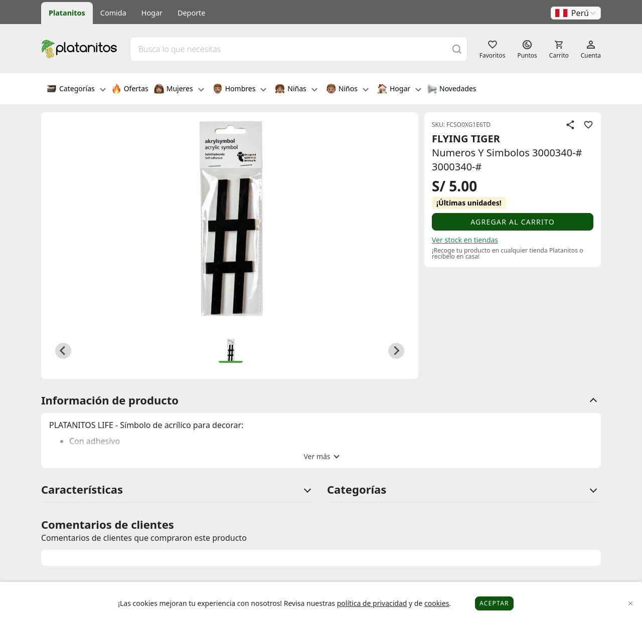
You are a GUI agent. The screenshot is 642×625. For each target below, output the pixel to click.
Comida (113, 13)
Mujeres (179, 90)
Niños (347, 90)
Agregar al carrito (512, 222)
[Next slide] (396, 351)
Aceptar (494, 603)
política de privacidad (372, 603)
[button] (576, 13)
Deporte (191, 13)
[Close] (630, 603)
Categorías (76, 90)
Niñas (296, 90)
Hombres (240, 90)
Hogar (152, 13)
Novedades (451, 90)
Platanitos (67, 13)
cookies (436, 603)
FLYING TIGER (466, 138)
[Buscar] (457, 49)
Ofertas (129, 90)
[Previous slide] (63, 351)
